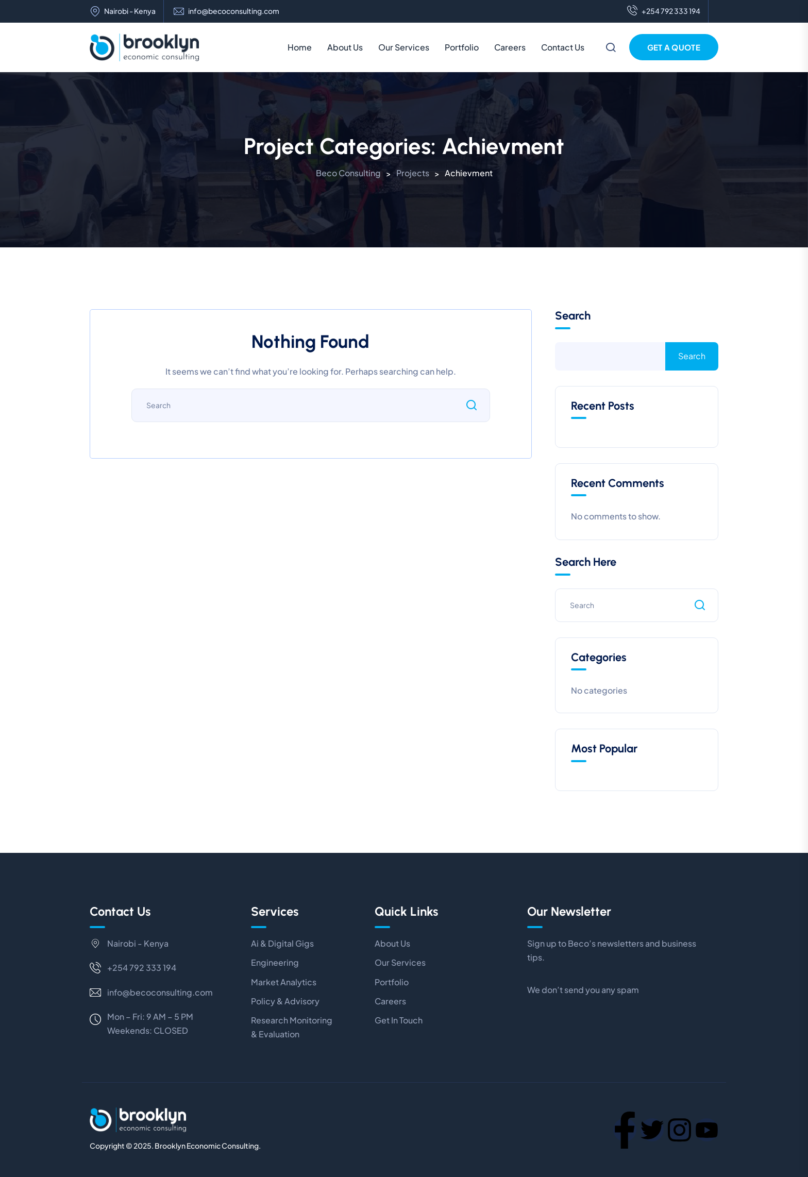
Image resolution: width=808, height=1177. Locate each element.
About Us (345, 47)
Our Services (403, 47)
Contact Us (562, 47)
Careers (510, 47)
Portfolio (462, 47)
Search (573, 316)
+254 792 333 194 (663, 11)
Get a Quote (673, 47)
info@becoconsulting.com (233, 11)
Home (300, 47)
